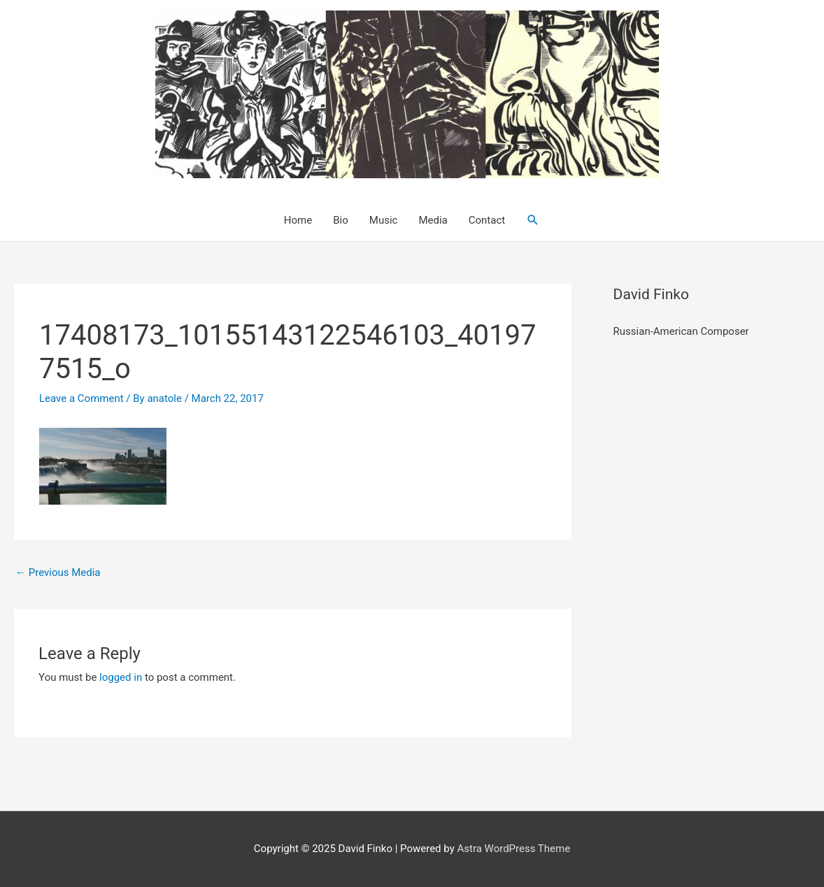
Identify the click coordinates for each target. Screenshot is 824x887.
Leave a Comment (81, 398)
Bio (340, 220)
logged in (120, 677)
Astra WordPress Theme (513, 848)
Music (383, 220)
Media (432, 220)
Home (298, 220)
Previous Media (58, 572)
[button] (533, 220)
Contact (487, 220)
